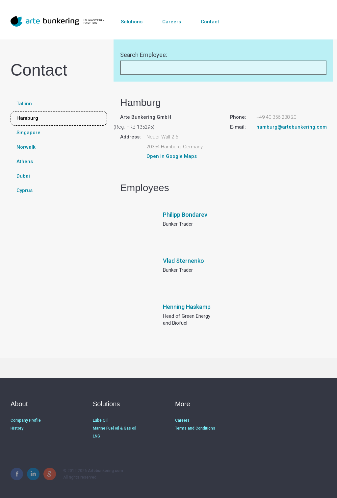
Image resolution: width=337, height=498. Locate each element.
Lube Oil (100, 420)
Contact (210, 22)
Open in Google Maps (171, 156)
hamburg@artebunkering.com (291, 127)
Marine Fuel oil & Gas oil (114, 428)
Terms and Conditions (195, 428)
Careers (171, 22)
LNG (96, 436)
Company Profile (26, 420)
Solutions (132, 22)
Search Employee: (143, 54)
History (17, 428)
